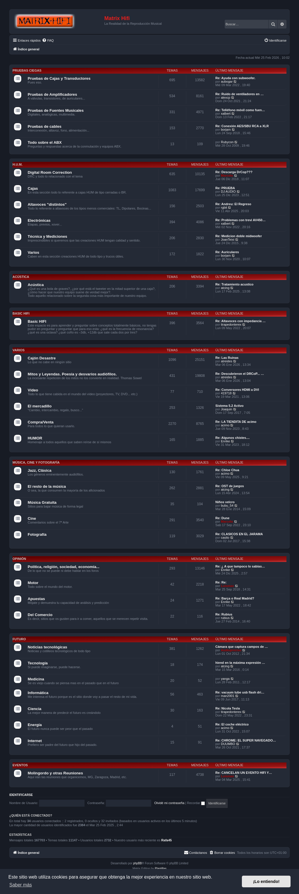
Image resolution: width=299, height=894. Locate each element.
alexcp (225, 97)
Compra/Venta (41, 422)
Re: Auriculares (227, 252)
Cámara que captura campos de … (241, 646)
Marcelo (227, 175)
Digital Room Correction (50, 172)
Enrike (225, 441)
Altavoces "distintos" (47, 204)
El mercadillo (40, 406)
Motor (33, 583)
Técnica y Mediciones (47, 236)
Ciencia (34, 709)
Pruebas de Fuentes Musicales (56, 110)
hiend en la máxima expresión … (240, 662)
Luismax (227, 586)
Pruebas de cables (44, 126)
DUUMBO (228, 744)
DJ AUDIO (228, 191)
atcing (225, 288)
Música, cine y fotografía (36, 462)
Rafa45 (166, 840)
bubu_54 (227, 505)
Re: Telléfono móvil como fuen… (240, 110)
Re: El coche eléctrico (232, 724)
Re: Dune (222, 518)
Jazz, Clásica (39, 470)
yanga (225, 678)
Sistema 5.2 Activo (229, 405)
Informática (38, 693)
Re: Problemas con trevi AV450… (240, 220)
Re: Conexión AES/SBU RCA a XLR (242, 126)
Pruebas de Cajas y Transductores (59, 78)
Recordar (196, 803)
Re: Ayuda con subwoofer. (235, 78)
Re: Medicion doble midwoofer (238, 236)
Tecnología (38, 663)
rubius (225, 618)
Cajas (33, 188)
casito (225, 537)
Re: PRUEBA (225, 188)
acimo (225, 425)
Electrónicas (39, 220)
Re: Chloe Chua (227, 470)
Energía (35, 725)
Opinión (19, 558)
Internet (35, 741)
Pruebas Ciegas (27, 70)
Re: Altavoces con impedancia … (240, 321)
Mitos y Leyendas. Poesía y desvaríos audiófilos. (72, 374)
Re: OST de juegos (229, 486)
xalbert (226, 113)
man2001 (227, 696)
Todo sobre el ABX (45, 142)
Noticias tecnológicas (47, 647)
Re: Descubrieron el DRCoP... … (239, 373)
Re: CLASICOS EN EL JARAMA (239, 534)
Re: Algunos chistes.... (232, 437)
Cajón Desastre (42, 358)
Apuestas (36, 599)
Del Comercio (40, 615)
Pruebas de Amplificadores (52, 94)
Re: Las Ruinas (226, 357)
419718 (226, 393)
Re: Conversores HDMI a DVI (237, 389)
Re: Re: (221, 582)
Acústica (21, 277)
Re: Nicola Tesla (227, 708)
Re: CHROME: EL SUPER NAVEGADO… (245, 740)
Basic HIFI (21, 313)
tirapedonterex (231, 324)
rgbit (224, 207)
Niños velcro (225, 502)
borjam (226, 129)
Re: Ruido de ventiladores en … (239, 94)
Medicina (36, 679)
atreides (226, 361)
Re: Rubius (223, 614)
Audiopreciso (231, 650)
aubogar (227, 81)
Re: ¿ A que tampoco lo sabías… (240, 566)
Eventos (20, 765)
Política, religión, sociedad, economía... (63, 567)
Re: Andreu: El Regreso (233, 204)
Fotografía (37, 534)
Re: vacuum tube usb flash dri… (239, 692)
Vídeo (33, 390)
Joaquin (226, 409)
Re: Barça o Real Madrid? (234, 598)
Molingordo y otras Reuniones (55, 773)
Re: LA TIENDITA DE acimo (235, 421)
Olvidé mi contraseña (169, 803)
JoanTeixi (227, 239)
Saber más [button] (20, 884)
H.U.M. (17, 164)
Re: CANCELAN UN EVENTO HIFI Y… (243, 772)
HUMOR (35, 438)
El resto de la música (47, 486)
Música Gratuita (42, 502)
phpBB (137, 863)
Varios (33, 252)
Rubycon (227, 142)
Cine (32, 518)
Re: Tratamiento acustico (234, 284)
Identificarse (21, 795)
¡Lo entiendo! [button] (266, 881)
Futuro (19, 639)
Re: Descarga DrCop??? (233, 172)
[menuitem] (48, 40)
